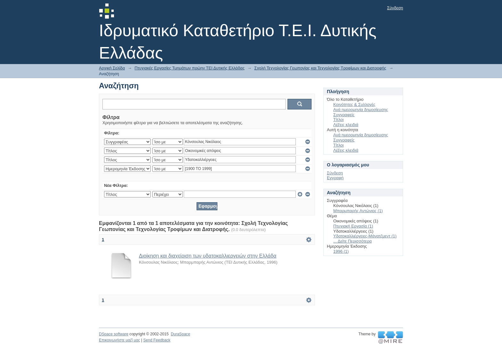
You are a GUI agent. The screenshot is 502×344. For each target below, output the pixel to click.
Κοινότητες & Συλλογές (354, 104)
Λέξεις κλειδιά (345, 124)
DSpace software (113, 334)
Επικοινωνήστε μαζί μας (119, 340)
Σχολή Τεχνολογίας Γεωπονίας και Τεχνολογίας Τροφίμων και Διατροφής (320, 68)
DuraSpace (180, 334)
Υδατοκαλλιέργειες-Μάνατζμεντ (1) (365, 236)
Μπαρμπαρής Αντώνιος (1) (358, 210)
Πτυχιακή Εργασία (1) (353, 226)
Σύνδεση (395, 7)
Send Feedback (156, 340)
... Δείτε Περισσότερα (352, 241)
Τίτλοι (338, 119)
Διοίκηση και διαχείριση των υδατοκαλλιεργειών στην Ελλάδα (207, 256)
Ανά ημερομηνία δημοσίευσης (360, 109)
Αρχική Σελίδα (112, 68)
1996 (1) (341, 251)
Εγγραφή (335, 177)
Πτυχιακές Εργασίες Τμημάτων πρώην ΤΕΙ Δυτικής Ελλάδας (189, 68)
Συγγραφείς (343, 114)
